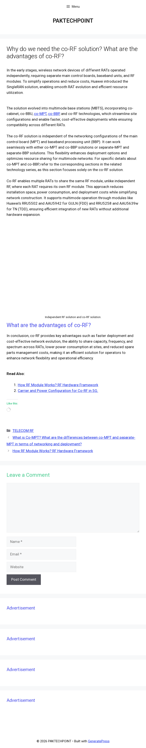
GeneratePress (99, 741)
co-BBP (53, 113)
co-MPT (40, 113)
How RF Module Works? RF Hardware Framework (58, 385)
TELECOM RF (23, 430)
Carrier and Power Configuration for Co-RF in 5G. (58, 390)
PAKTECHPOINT (73, 21)
